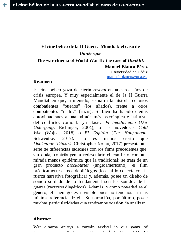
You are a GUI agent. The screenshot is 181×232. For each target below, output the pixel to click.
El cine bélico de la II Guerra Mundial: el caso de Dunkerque (78, 4)
